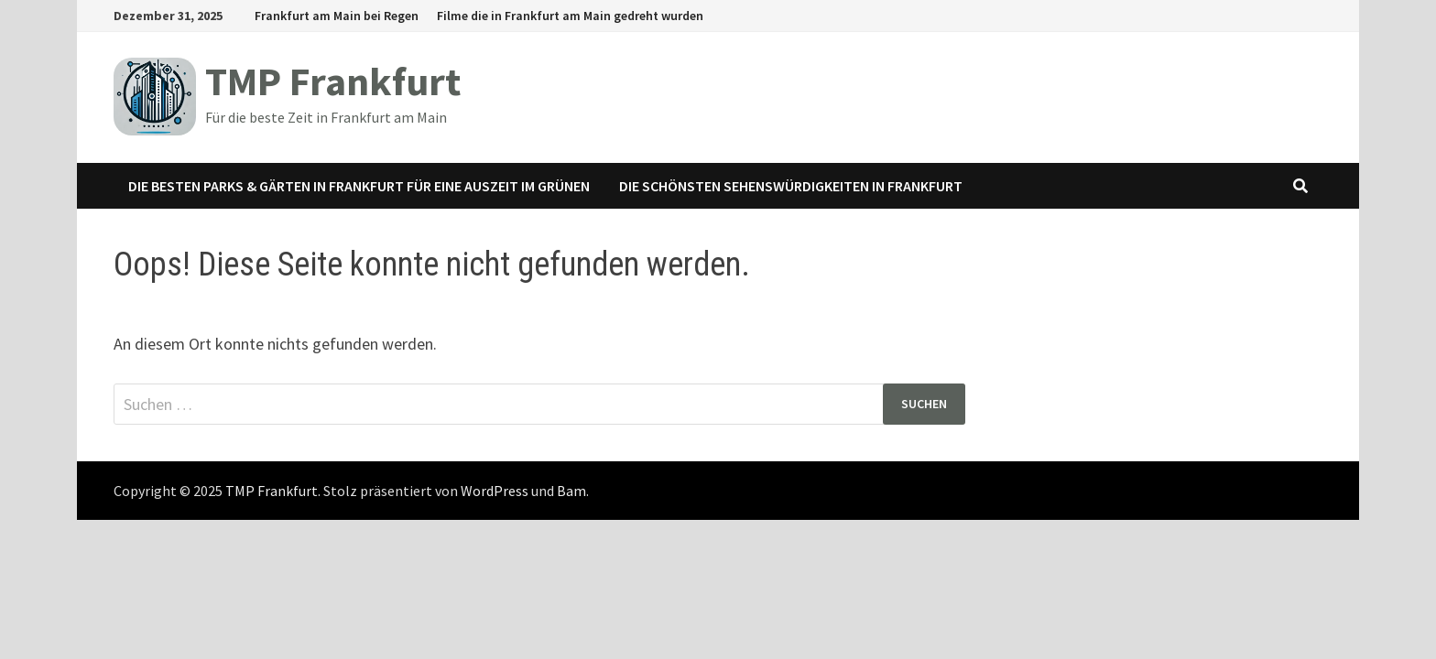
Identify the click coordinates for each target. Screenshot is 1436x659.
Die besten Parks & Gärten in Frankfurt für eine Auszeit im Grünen (359, 186)
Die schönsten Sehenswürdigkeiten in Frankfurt (791, 186)
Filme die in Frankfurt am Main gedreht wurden (570, 15)
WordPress (494, 490)
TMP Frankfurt (333, 81)
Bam (571, 490)
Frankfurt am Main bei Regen (337, 15)
